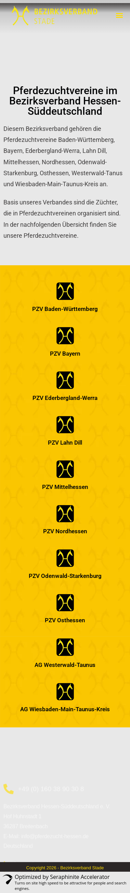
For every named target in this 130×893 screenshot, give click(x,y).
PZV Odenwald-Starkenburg (65, 575)
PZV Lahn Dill (65, 442)
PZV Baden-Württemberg (65, 308)
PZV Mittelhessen (65, 486)
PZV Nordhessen (65, 531)
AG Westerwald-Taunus (65, 664)
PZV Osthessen (65, 620)
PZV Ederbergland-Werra (65, 397)
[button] (119, 15)
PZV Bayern (65, 353)
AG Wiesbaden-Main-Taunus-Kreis (65, 709)
